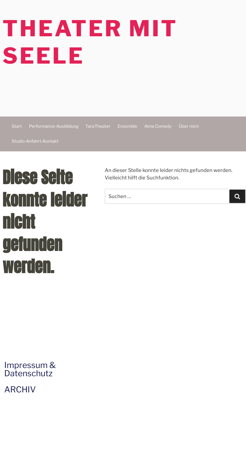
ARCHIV (20, 389)
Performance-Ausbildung (53, 126)
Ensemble (127, 126)
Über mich (189, 126)
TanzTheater (97, 126)
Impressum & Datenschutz (30, 369)
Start (17, 126)
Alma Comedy (158, 126)
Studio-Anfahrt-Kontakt (35, 141)
